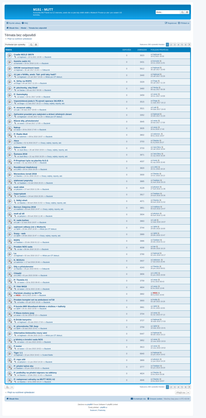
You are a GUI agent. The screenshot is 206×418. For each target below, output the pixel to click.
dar (21, 249)
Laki (17, 110)
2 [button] (171, 44)
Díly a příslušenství (23, 266)
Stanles (19, 143)
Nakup (17, 127)
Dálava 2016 (20, 147)
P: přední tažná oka (23, 366)
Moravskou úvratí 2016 (25, 174)
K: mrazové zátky (22, 107)
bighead (23, 57)
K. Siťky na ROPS (23, 81)
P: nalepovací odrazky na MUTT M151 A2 (34, 379)
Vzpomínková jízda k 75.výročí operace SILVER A (38, 101)
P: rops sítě (19, 359)
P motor (18, 346)
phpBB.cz (103, 407)
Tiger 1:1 (18, 353)
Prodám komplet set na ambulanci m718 (34, 300)
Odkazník (46, 70)
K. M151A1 (19, 260)
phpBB (89, 404)
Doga (18, 83)
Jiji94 (18, 229)
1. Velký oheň (20, 200)
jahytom (19, 189)
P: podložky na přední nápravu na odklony (35, 372)
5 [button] (182, 44)
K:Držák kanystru (22, 319)
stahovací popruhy (23, 180)
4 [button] (178, 44)
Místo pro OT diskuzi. (54, 77)
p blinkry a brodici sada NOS (28, 339)
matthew (19, 209)
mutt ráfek (19, 187)
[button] (189, 45)
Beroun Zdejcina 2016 (25, 207)
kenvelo (19, 63)
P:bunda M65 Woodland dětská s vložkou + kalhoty (40, 306)
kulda (22, 302)
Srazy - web (20, 233)
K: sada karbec (21, 220)
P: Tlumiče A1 (21, 280)
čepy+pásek (20, 194)
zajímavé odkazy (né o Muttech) (30, 227)
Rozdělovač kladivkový (25, 167)
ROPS (17, 240)
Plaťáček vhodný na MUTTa (28, 293)
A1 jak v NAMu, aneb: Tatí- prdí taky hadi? (35, 74)
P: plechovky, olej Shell (25, 87)
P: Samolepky (21, 94)
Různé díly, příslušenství (26, 121)
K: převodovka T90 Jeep (26, 326)
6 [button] (185, 44)
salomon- (23, 137)
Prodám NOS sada (23, 247)
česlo (18, 163)
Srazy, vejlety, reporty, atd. (54, 103)
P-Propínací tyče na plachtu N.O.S (31, 160)
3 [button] (174, 44)
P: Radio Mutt (21, 134)
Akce (16, 140)
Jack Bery (23, 150)
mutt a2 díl (19, 213)
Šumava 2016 (20, 154)
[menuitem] (25, 23)
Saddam (23, 183)
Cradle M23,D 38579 (24, 54)
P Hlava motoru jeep (24, 313)
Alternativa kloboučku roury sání (30, 333)
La (15, 253)
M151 (18, 295)
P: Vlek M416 (20, 286)
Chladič (18, 273)
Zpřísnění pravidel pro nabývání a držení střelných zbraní (43, 114)
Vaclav (22, 90)
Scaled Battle (47, 355)
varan (22, 97)
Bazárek (48, 57)
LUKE (18, 169)
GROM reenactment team (26, 68)
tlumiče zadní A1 (22, 61)
